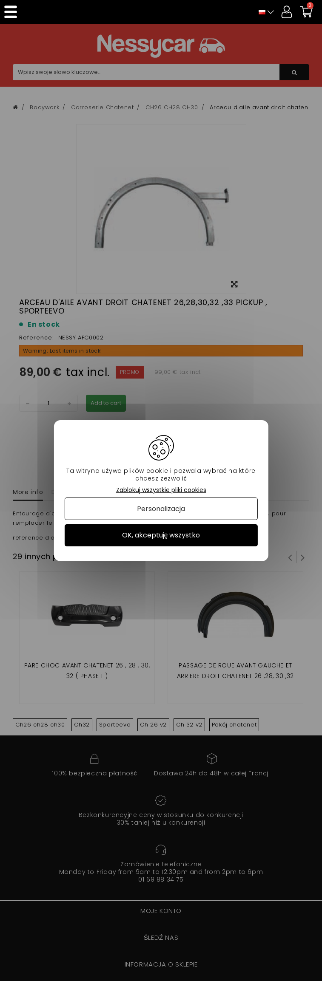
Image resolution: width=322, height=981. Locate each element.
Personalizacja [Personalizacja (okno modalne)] (161, 509)
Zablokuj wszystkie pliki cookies (161, 489)
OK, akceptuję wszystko (161, 535)
